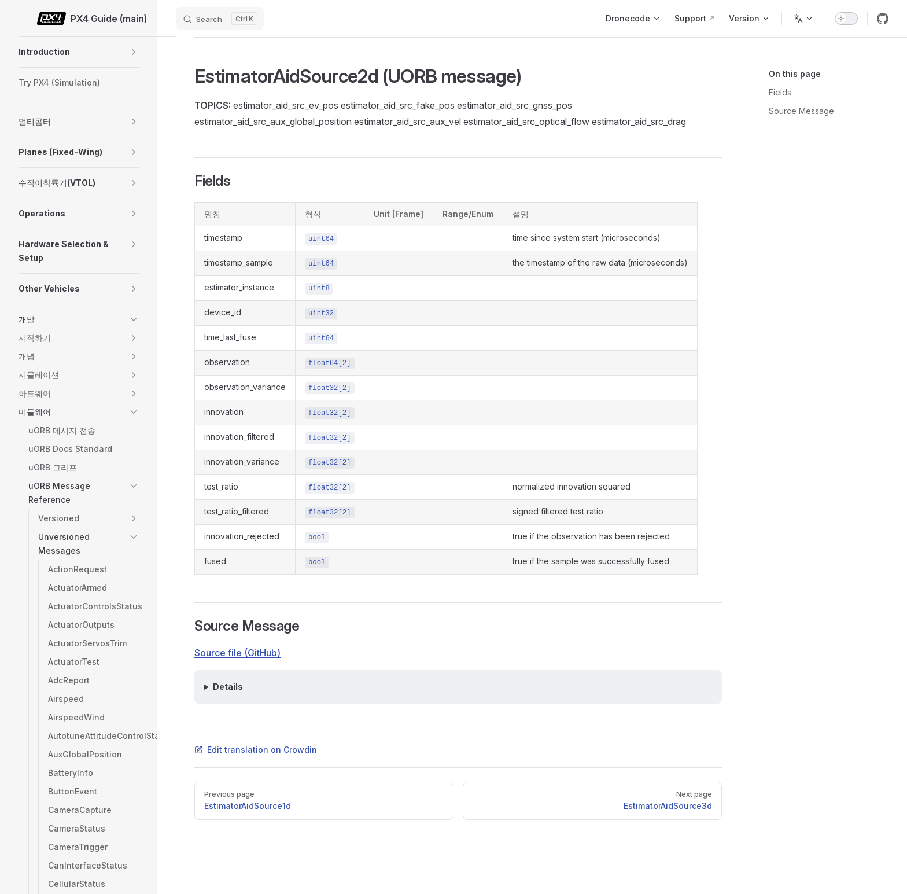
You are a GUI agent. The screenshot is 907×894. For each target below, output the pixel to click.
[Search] (220, 18)
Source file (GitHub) (237, 652)
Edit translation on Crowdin (255, 750)
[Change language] (803, 18)
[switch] (846, 18)
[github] (882, 18)
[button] (133, 52)
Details (228, 686)
